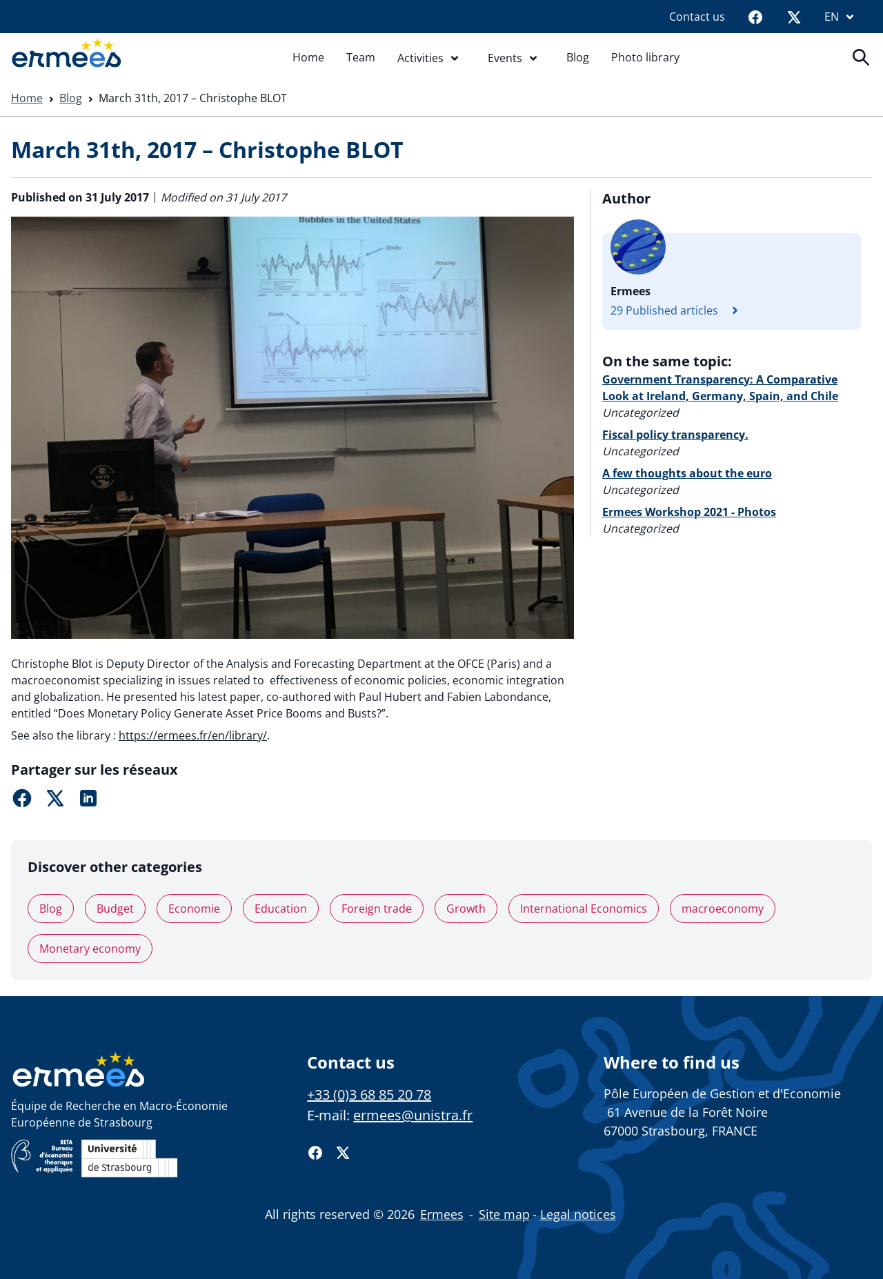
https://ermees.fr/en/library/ (193, 735)
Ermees (442, 1214)
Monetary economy (90, 948)
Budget (115, 908)
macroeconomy (723, 908)
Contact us (697, 16)
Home (308, 57)
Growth (466, 908)
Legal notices (578, 1214)
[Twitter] (794, 17)
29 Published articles (678, 310)
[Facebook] (755, 17)
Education (281, 908)
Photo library (645, 57)
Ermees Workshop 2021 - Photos (689, 511)
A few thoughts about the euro (687, 473)
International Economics (583, 908)
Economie (194, 908)
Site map (504, 1214)
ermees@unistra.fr (413, 1115)
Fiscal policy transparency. (675, 434)
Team (360, 57)
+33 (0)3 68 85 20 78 (369, 1094)
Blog (577, 57)
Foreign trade (376, 908)
